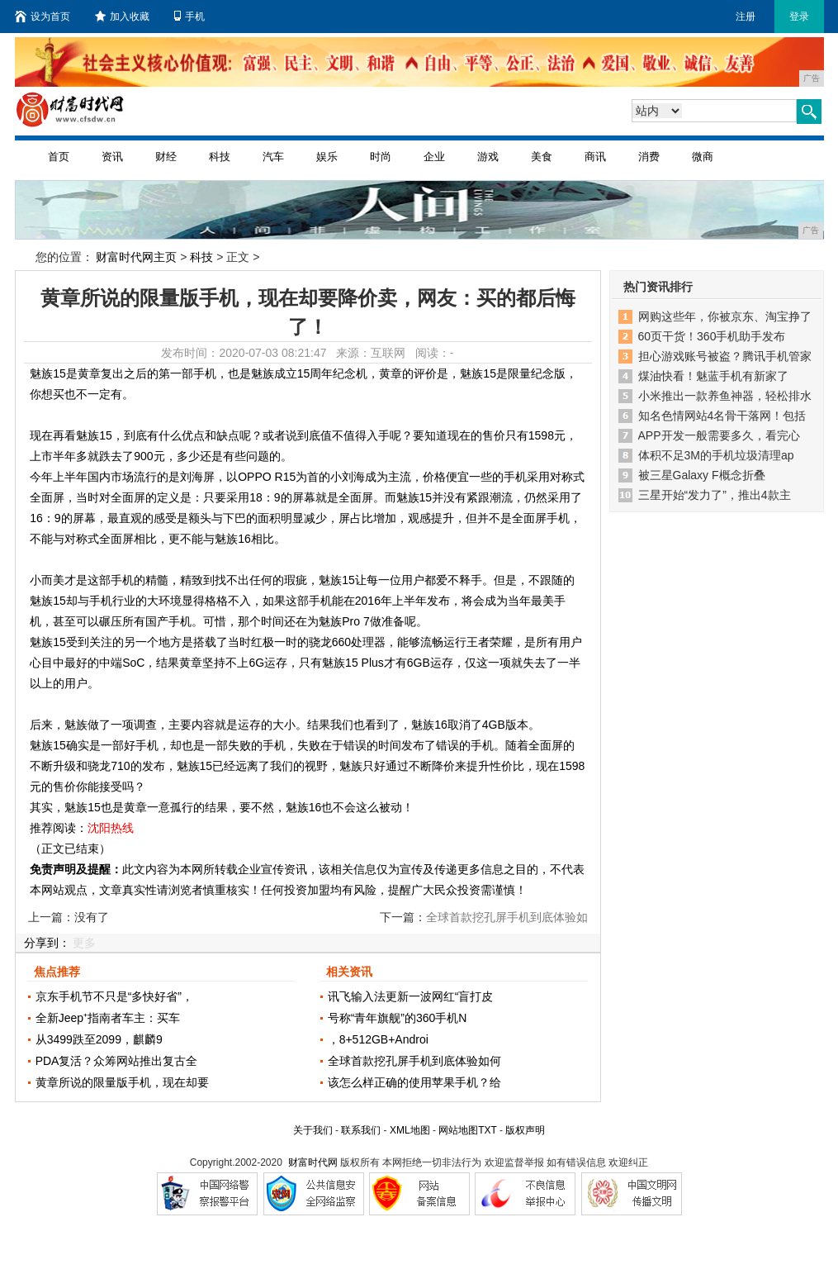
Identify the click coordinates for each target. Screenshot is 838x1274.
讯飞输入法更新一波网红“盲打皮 (411, 996)
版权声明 (525, 1130)
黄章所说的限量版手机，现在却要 (122, 1082)
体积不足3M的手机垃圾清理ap (716, 455)
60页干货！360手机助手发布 (712, 336)
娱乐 (327, 156)
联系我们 (361, 1130)
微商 (702, 156)
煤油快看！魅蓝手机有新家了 (713, 376)
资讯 (112, 156)
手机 (189, 16)
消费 (649, 156)
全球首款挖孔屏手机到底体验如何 (414, 1060)
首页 (58, 156)
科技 (219, 156)
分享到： (47, 942)
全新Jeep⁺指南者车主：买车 (108, 1017)
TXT (487, 1130)
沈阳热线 (111, 827)
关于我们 (313, 1130)
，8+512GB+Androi (378, 1039)
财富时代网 (313, 1162)
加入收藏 (122, 16)
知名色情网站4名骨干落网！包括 (722, 415)
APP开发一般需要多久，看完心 (719, 435)
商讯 (595, 156)
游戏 (488, 156)
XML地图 (410, 1130)
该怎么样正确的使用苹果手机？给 (414, 1082)
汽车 (273, 156)
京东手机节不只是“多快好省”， (114, 996)
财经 (166, 156)
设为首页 (42, 16)
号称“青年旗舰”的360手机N (397, 1017)
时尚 (380, 156)
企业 (434, 156)
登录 (799, 16)
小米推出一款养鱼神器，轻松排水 (725, 395)
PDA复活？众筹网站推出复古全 (117, 1060)
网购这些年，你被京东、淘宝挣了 (725, 316)
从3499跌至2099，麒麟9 (99, 1039)
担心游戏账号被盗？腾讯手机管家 (725, 356)
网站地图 (458, 1130)
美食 (541, 156)
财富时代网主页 (136, 257)
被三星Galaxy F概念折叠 (701, 475)
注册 (745, 16)
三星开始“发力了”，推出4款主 (714, 495)
